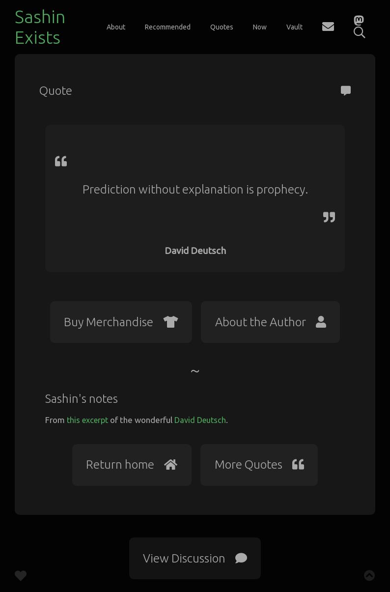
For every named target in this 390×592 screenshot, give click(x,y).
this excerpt (87, 421)
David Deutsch (195, 250)
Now (260, 27)
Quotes (221, 27)
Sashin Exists (40, 26)
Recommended (168, 27)
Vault (294, 27)
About (116, 27)
